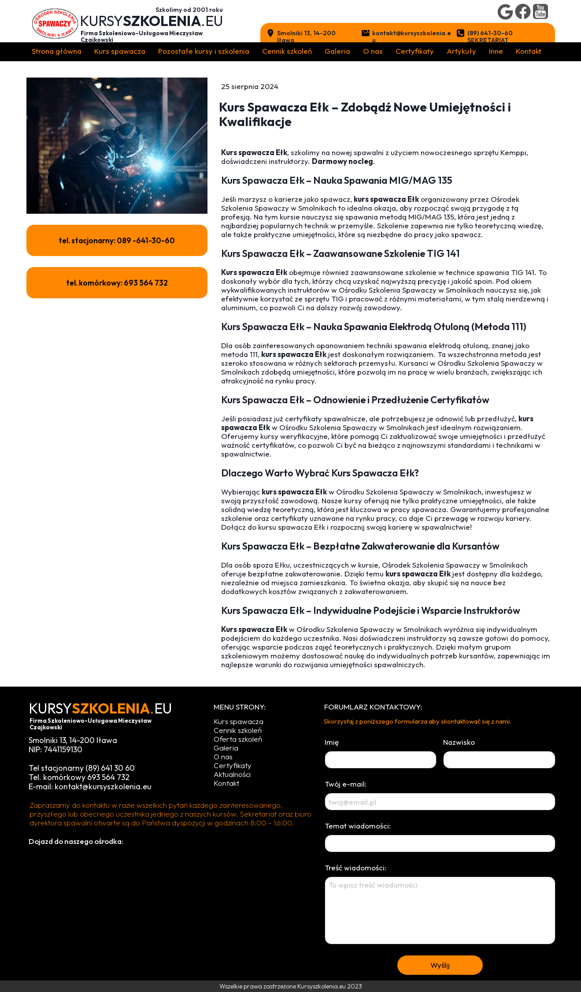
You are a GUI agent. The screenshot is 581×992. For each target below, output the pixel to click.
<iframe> (161, 913)
